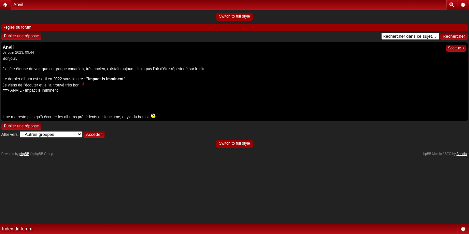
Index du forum (17, 228)
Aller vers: (10, 134)
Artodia (462, 154)
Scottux (456, 48)
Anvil (18, 4)
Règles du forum (17, 27)
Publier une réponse (21, 36)
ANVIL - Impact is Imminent (34, 90)
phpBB (24, 154)
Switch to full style (234, 16)
